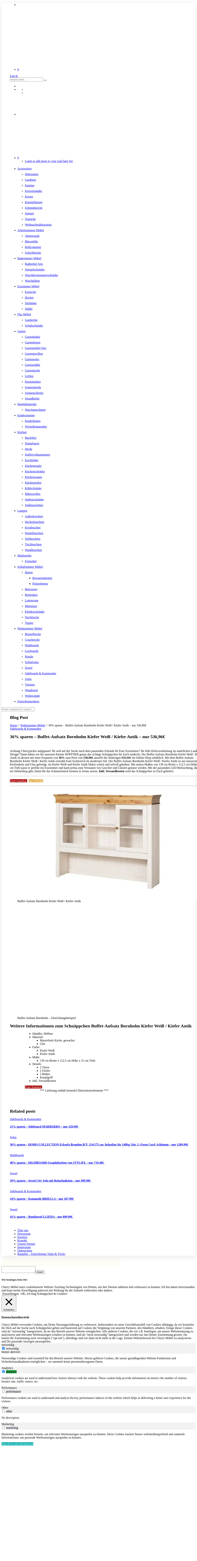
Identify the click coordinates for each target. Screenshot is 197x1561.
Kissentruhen (33, 381)
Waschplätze (32, 280)
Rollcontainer (33, 247)
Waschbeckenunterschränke (41, 275)
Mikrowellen (32, 493)
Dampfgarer (32, 443)
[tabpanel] (98, 1361)
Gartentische (32, 370)
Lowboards (31, 651)
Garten (21, 331)
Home (13, 725)
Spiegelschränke (35, 269)
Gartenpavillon (34, 353)
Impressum (24, 1247)
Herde (28, 449)
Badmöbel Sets (34, 263)
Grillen (29, 376)
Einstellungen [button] (10, 1294)
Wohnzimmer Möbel (29, 628)
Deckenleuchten (34, 522)
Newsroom (23, 1233)
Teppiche (30, 219)
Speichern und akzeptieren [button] (17, 1445)
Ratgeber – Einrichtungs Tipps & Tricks (41, 1253)
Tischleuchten (33, 544)
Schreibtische (33, 252)
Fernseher (31, 561)
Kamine (29, 185)
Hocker (29, 297)
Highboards (32, 645)
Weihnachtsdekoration (38, 224)
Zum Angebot (18, 780)
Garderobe (31, 320)
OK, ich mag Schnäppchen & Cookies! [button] (44, 1294)
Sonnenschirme (34, 393)
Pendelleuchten (34, 533)
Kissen (29, 196)
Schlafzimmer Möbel (30, 566)
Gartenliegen (32, 342)
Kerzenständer (33, 191)
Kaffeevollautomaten (37, 454)
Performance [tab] (9, 1388)
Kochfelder (31, 460)
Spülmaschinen (34, 505)
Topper (29, 622)
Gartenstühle (32, 364)
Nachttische (32, 617)
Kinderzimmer (26, 415)
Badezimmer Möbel (29, 258)
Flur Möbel (24, 314)
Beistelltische (33, 634)
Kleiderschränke (35, 611)
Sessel (28, 667)
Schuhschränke (34, 325)
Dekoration (31, 174)
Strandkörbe (32, 398)
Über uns (22, 1230)
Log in (14, 75)
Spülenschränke (34, 499)
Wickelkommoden (36, 426)
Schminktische (33, 207)
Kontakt (22, 1240)
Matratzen (31, 606)
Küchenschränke (35, 471)
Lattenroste (31, 600)
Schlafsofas (32, 662)
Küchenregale (33, 465)
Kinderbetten (33, 421)
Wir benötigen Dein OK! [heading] (14, 1280)
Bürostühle (31, 241)
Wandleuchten (33, 550)
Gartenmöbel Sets (35, 348)
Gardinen (30, 179)
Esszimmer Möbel (28, 286)
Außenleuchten (34, 516)
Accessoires (24, 168)
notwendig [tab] (7, 1345)
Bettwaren (31, 589)
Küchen (22, 432)
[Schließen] (8, 1305)
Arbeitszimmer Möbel (30, 230)
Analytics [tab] (7, 1369)
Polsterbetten (40, 583)
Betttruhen (31, 594)
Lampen (22, 510)
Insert (44, 1273)
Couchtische (32, 639)
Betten (29, 572)
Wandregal (31, 690)
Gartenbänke (32, 336)
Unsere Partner (26, 1243)
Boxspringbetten (42, 578)
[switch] (3, 1372)
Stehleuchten (32, 538)
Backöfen (30, 437)
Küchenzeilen (33, 482)
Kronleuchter (33, 527)
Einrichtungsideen (28, 701)
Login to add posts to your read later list (49, 161)
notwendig (12, 1349)
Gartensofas (32, 359)
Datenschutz (24, 1250)
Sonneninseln (33, 387)
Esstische (30, 292)
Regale (29, 656)
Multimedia (24, 555)
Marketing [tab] (7, 1425)
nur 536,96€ (36, 780)
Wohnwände (32, 695)
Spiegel (29, 213)
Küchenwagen (33, 477)
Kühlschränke (33, 488)
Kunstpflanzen (33, 202)
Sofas (28, 679)
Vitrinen (30, 684)
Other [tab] (4, 1408)
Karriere (22, 1237)
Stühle (29, 308)
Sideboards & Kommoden (40, 673)
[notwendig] (3, 1349)
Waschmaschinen (35, 409)
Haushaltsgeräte (26, 404)
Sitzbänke (31, 303)
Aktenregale (32, 235)
